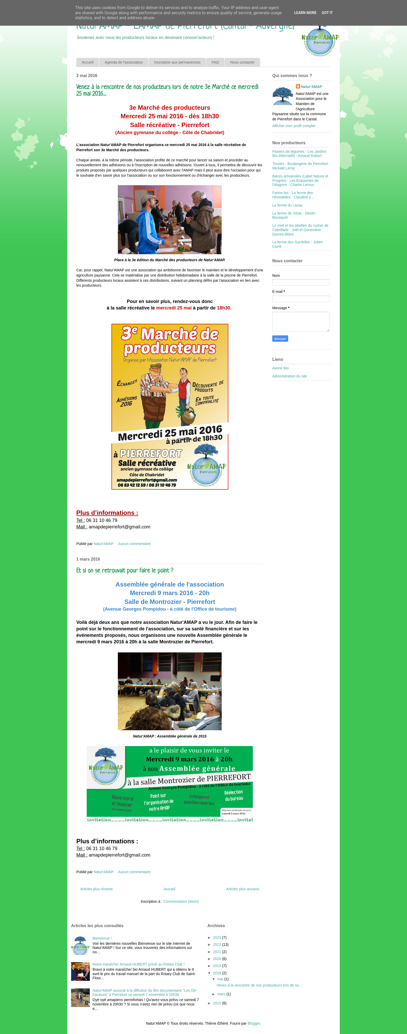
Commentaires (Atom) (181, 901)
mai (220, 979)
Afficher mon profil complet (293, 126)
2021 (217, 952)
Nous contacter (242, 62)
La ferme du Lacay (287, 205)
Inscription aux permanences (177, 62)
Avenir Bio (280, 368)
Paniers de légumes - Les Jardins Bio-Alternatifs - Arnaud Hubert (299, 153)
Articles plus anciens (242, 889)
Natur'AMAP (311, 87)
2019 (217, 966)
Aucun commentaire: (135, 544)
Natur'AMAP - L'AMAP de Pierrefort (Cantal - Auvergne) (185, 26)
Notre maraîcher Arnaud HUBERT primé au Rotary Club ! (139, 964)
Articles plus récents (96, 889)
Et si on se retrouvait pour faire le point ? (124, 571)
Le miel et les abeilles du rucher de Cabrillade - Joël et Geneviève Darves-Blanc (300, 229)
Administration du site (289, 376)
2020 (217, 959)
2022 (217, 944)
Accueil (87, 62)
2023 (217, 937)
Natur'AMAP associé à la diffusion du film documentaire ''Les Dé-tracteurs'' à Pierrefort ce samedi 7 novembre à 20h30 (145, 992)
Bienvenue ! (102, 938)
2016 (217, 973)
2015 (217, 1003)
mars (221, 994)
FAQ (215, 62)
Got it (327, 13)
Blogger (254, 1023)
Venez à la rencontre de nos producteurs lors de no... (259, 985)
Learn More (305, 13)
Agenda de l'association (124, 62)
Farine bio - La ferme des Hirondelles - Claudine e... (293, 195)
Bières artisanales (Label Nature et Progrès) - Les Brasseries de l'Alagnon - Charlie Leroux (300, 180)
